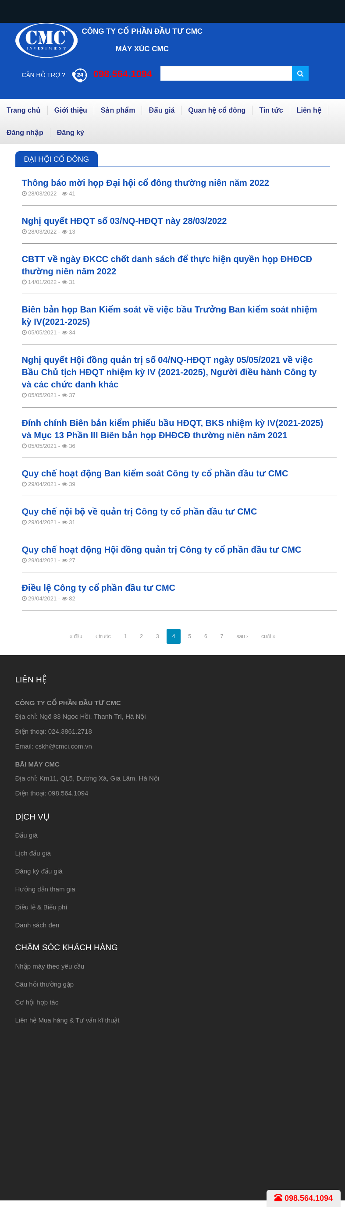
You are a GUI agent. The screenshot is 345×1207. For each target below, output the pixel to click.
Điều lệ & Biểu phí (41, 907)
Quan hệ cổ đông (216, 110)
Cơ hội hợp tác (37, 1002)
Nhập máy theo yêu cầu (50, 966)
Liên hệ (309, 110)
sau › (242, 636)
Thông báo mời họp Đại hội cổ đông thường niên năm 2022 (145, 183)
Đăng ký (70, 132)
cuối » (268, 636)
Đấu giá (161, 110)
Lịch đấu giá (33, 853)
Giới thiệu (70, 110)
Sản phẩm (118, 110)
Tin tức (271, 110)
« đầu (76, 636)
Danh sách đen (37, 925)
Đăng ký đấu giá (39, 871)
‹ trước (103, 636)
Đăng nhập (25, 132)
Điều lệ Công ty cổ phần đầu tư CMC (99, 588)
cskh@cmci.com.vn (63, 746)
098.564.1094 (303, 1198)
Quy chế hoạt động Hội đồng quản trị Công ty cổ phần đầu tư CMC (162, 549)
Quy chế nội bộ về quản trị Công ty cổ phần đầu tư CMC (139, 511)
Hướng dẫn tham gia (45, 889)
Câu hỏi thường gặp (44, 984)
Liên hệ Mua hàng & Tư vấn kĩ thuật (67, 1020)
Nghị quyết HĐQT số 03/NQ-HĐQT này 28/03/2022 (124, 221)
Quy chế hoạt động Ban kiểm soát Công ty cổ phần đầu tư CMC (155, 473)
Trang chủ (24, 110)
